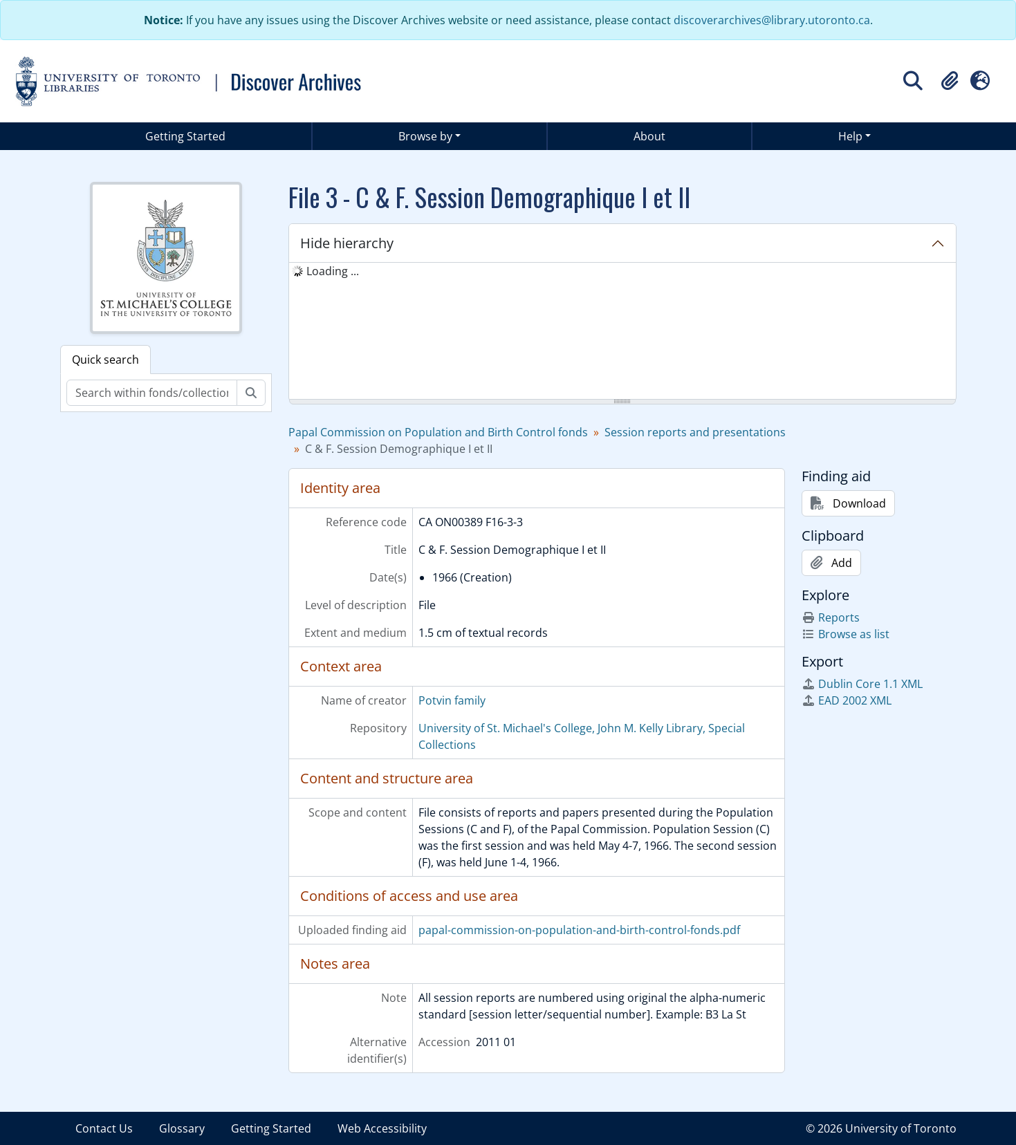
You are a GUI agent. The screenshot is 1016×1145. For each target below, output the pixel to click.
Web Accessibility (382, 1128)
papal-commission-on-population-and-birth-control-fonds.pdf (579, 930)
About (649, 136)
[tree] (622, 332)
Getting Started (185, 136)
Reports (831, 617)
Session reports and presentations (695, 432)
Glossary (182, 1128)
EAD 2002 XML (847, 700)
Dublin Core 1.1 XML (862, 683)
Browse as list (845, 634)
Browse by (425, 136)
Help (850, 136)
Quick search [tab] (105, 359)
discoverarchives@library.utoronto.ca (772, 20)
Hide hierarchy (347, 243)
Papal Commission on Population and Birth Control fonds (438, 432)
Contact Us (104, 1128)
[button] (949, 81)
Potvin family (452, 700)
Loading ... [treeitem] (332, 271)
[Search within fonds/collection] (151, 393)
